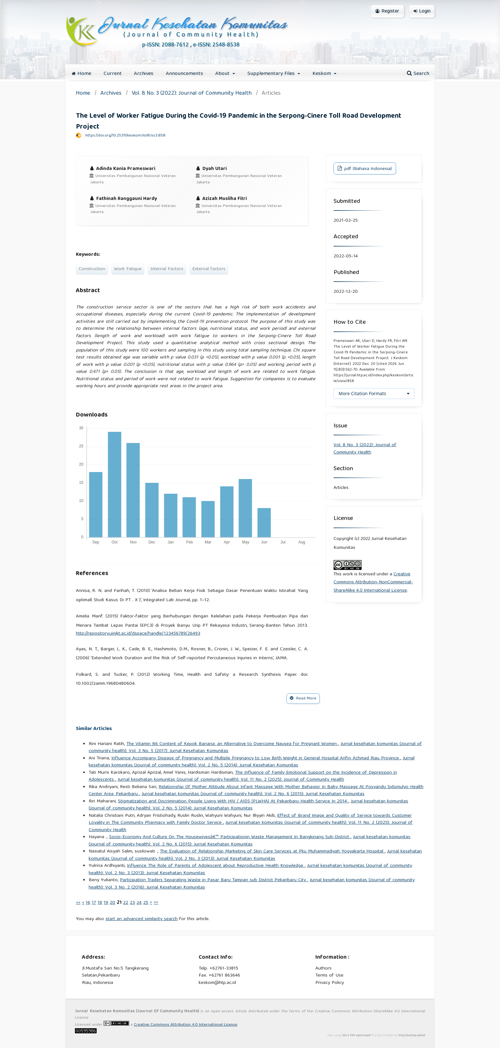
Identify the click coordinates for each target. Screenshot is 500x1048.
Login (422, 11)
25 (145, 903)
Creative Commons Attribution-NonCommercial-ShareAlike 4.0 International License (373, 582)
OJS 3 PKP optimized (355, 1035)
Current (113, 73)
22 (125, 903)
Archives (143, 73)
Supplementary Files (271, 73)
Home (81, 73)
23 (132, 903)
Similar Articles (94, 729)
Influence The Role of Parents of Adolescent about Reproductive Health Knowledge (216, 866)
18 (100, 903)
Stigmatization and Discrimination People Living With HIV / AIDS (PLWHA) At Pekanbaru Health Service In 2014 (233, 801)
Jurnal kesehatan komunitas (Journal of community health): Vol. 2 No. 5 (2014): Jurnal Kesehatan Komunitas (252, 762)
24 (139, 903)
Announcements (184, 73)
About (223, 73)
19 (106, 903)
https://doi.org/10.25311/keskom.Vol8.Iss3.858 (125, 135)
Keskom (322, 73)
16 (88, 903)
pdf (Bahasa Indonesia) (367, 169)
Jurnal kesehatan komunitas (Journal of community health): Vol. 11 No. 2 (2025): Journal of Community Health (231, 780)
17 (94, 903)
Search (418, 73)
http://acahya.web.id (411, 1035)
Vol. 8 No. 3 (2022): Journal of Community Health (192, 94)
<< (78, 903)
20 (112, 903)
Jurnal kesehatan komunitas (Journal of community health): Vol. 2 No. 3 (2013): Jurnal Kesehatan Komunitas (255, 855)
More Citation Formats (362, 393)
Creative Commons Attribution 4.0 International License (185, 1025)
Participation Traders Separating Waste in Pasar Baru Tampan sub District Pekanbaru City (213, 880)
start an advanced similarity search (142, 919)
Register (387, 11)
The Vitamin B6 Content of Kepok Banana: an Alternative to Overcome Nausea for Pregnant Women (232, 744)
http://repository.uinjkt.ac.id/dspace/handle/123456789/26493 (138, 634)
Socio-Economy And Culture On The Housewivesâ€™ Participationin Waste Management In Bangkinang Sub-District (230, 837)
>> (156, 903)
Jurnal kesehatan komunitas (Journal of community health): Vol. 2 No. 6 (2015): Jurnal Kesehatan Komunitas (253, 794)
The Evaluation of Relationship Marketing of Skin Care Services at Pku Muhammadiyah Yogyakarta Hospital (272, 851)
